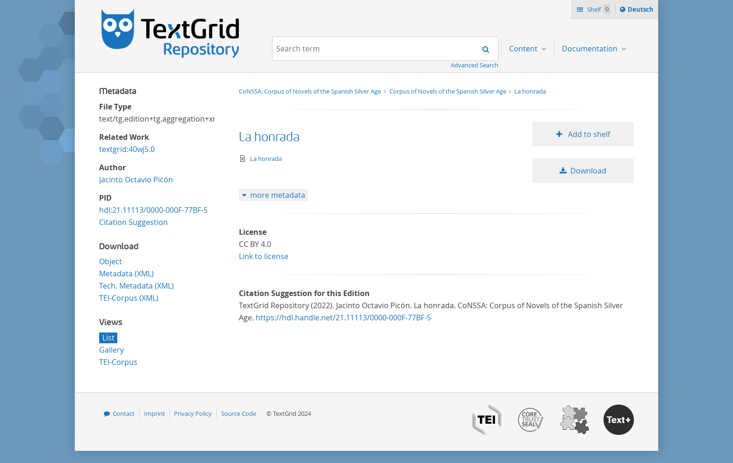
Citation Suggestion (133, 222)
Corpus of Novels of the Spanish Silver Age (448, 91)
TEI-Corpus (118, 362)
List (108, 338)
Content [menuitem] (524, 48)
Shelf (598, 9)
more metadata (277, 195)
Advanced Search (474, 65)
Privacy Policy (193, 413)
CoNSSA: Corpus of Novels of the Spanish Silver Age (310, 91)
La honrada (530, 91)
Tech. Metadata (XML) (136, 286)
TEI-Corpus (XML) (128, 298)
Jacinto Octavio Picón (136, 179)
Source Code (238, 413)
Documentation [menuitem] (590, 48)
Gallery (111, 350)
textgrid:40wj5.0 (127, 149)
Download (588, 171)
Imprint (154, 413)
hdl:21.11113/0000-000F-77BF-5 (153, 210)
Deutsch (641, 11)
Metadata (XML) (126, 273)
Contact (124, 413)
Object (110, 261)
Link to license (263, 256)
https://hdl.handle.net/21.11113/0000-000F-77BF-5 (343, 317)
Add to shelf (588, 134)
